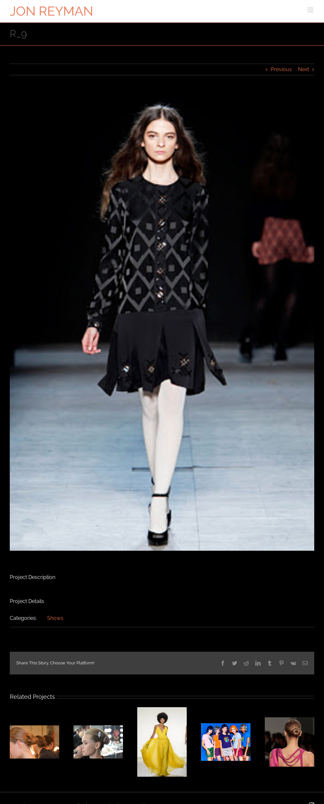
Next (303, 69)
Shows (55, 618)
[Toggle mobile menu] (310, 9)
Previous (281, 69)
